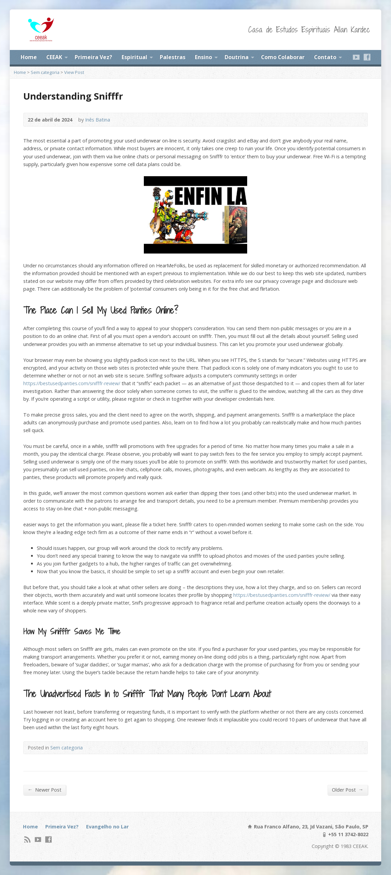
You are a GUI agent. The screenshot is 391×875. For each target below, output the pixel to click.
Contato (325, 57)
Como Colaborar (283, 57)
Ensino (203, 57)
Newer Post (44, 789)
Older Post (347, 789)
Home (29, 57)
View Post (74, 72)
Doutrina (237, 57)
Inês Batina (97, 119)
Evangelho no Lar (107, 826)
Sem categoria (45, 72)
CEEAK (54, 57)
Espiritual (134, 57)
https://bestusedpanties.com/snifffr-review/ (71, 383)
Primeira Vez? (93, 57)
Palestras (172, 57)
